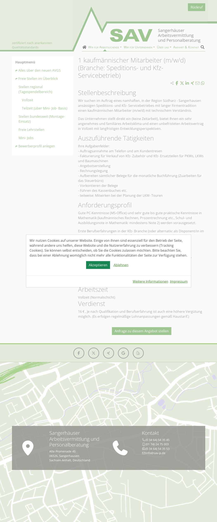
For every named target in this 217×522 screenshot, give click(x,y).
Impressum (179, 281)
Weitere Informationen (150, 281)
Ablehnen (121, 265)
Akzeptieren (98, 265)
